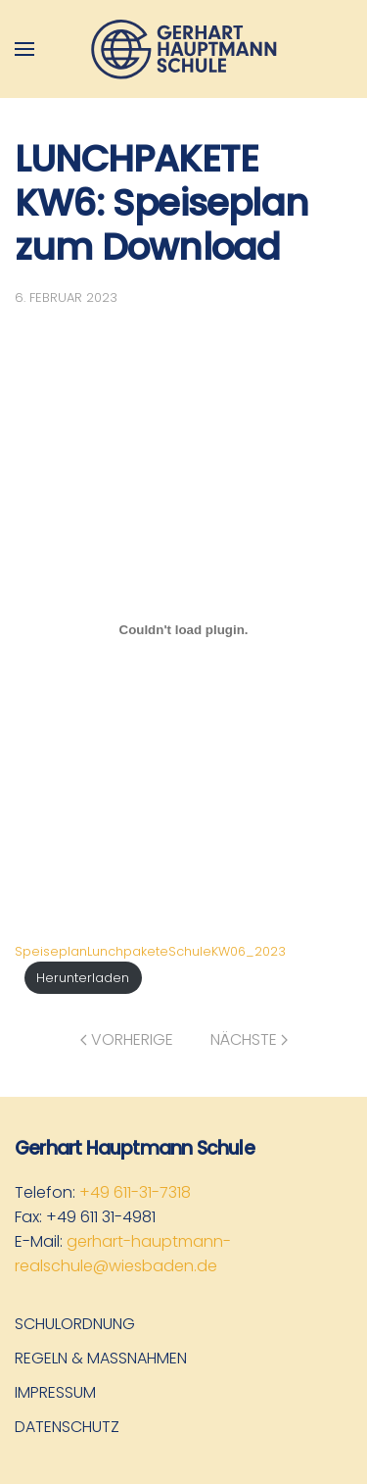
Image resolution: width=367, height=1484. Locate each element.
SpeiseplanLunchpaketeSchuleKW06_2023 (150, 951)
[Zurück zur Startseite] (184, 49)
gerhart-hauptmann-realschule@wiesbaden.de (123, 1253)
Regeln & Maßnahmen (101, 1358)
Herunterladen (82, 977)
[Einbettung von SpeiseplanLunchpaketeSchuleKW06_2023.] (183, 630)
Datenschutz (67, 1426)
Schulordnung (75, 1323)
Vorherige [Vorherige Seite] (126, 1039)
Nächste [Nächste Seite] (249, 1039)
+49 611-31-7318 (135, 1192)
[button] (24, 49)
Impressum (55, 1392)
